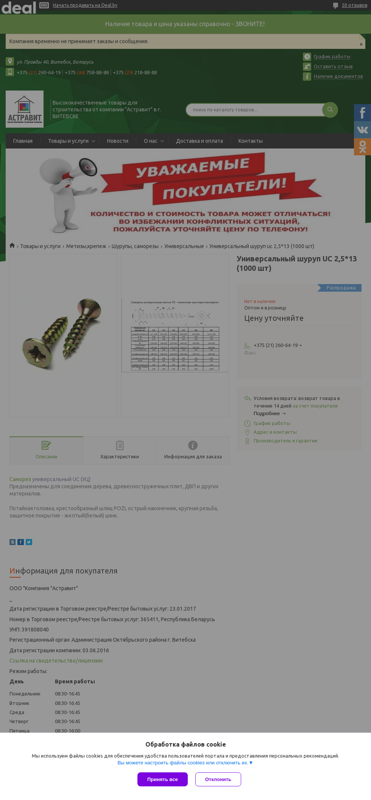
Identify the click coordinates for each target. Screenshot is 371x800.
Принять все (162, 779)
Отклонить (218, 779)
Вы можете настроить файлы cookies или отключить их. (182, 763)
